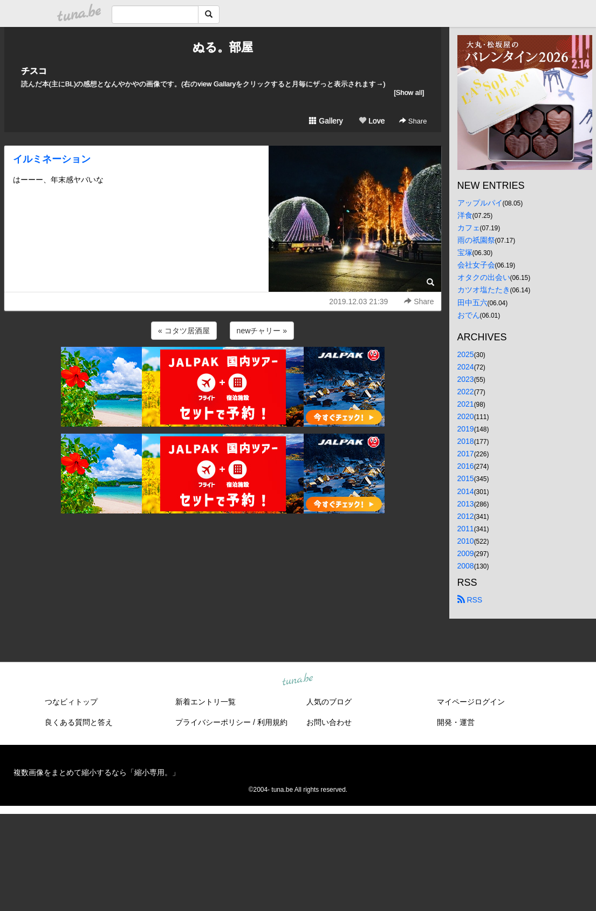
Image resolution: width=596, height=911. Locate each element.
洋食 (464, 215)
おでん (468, 315)
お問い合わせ (329, 722)
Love (372, 121)
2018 (465, 441)
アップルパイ (480, 202)
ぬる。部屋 (223, 47)
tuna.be (297, 680)
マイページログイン (471, 701)
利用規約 (272, 722)
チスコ (34, 71)
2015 (465, 478)
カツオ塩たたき (483, 289)
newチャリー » (262, 330)
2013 (465, 503)
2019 (465, 428)
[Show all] (409, 92)
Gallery (325, 121)
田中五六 (472, 302)
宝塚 (464, 252)
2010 (465, 541)
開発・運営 (456, 722)
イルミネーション (52, 159)
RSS (470, 599)
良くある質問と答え (79, 722)
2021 (465, 404)
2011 (465, 528)
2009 (465, 553)
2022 (465, 391)
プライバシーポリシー (213, 722)
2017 (465, 453)
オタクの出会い (483, 277)
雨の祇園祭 (476, 240)
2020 (465, 416)
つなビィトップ (71, 701)
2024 (465, 366)
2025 (465, 354)
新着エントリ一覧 (205, 701)
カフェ (468, 227)
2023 (465, 379)
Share (413, 121)
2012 (465, 516)
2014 (465, 491)
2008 (465, 565)
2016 (465, 466)
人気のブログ (329, 701)
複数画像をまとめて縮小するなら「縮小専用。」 (96, 772)
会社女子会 (476, 265)
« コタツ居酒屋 (184, 330)
